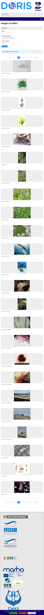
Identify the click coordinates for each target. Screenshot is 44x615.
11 (30, 57)
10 (28, 57)
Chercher (5, 46)
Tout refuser (22, 613)
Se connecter (4, 13)
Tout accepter (13, 613)
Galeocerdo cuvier (5, 256)
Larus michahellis (5, 457)
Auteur (3, 31)
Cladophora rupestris (6, 73)
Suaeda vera (4, 164)
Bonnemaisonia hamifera (7, 329)
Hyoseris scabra (5, 219)
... (33, 57)
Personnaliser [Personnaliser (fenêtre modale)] (31, 613)
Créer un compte (5, 14)
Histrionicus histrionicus (7, 402)
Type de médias (5, 41)
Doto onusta (4, 476)
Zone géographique (6, 36)
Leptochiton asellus (6, 292)
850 (36, 57)
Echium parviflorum (6, 183)
